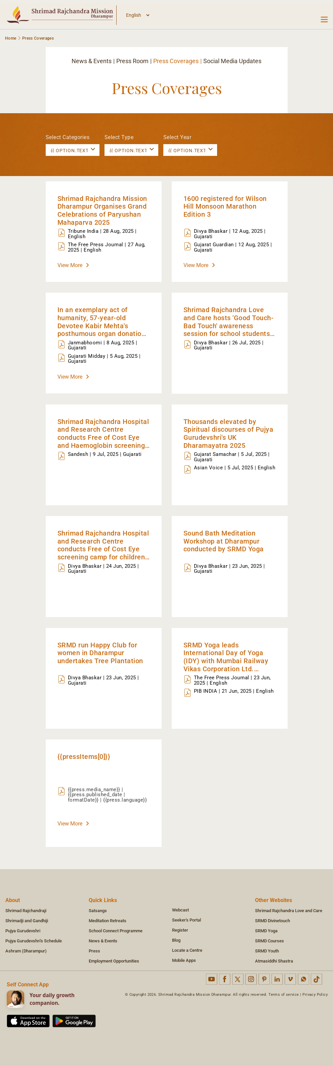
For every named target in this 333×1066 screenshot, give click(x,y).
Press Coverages (176, 61)
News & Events (92, 61)
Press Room (132, 61)
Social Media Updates (232, 61)
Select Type (119, 137)
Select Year (177, 137)
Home (10, 38)
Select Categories (68, 137)
